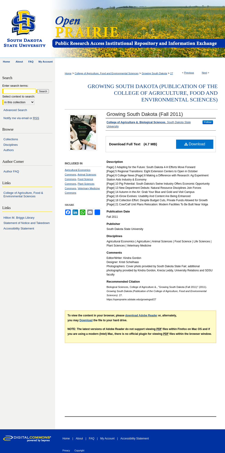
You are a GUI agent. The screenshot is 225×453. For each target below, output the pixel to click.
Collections (10, 139)
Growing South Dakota (154, 73)
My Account (107, 438)
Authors (8, 150)
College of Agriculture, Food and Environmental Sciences (106, 73)
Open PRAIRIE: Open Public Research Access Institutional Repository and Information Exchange (138, 29)
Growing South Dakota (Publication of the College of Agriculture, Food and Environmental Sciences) (153, 93)
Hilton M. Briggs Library (18, 217)
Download (194, 144)
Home (68, 73)
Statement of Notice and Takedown (26, 223)
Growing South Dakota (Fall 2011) (145, 114)
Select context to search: (18, 96)
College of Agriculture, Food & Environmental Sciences (23, 194)
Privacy (66, 450)
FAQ (91, 438)
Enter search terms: (15, 85)
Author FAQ (11, 171)
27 (171, 73)
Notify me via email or (21, 118)
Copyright (79, 450)
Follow (207, 122)
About (79, 438)
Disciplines (10, 144)
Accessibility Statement (18, 228)
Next (204, 72)
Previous (189, 72)
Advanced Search (15, 110)
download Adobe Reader (141, 315)
